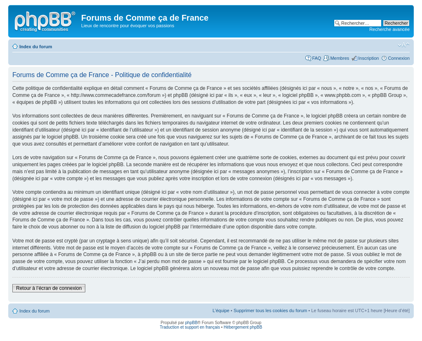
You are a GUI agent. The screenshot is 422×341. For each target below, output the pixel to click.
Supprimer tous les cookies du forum (270, 310)
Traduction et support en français (190, 327)
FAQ (316, 58)
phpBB (191, 322)
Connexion (399, 58)
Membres (339, 58)
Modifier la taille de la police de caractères (404, 45)
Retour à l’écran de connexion (49, 288)
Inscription (368, 58)
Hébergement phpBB (243, 327)
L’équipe (221, 310)
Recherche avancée (389, 29)
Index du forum (35, 46)
